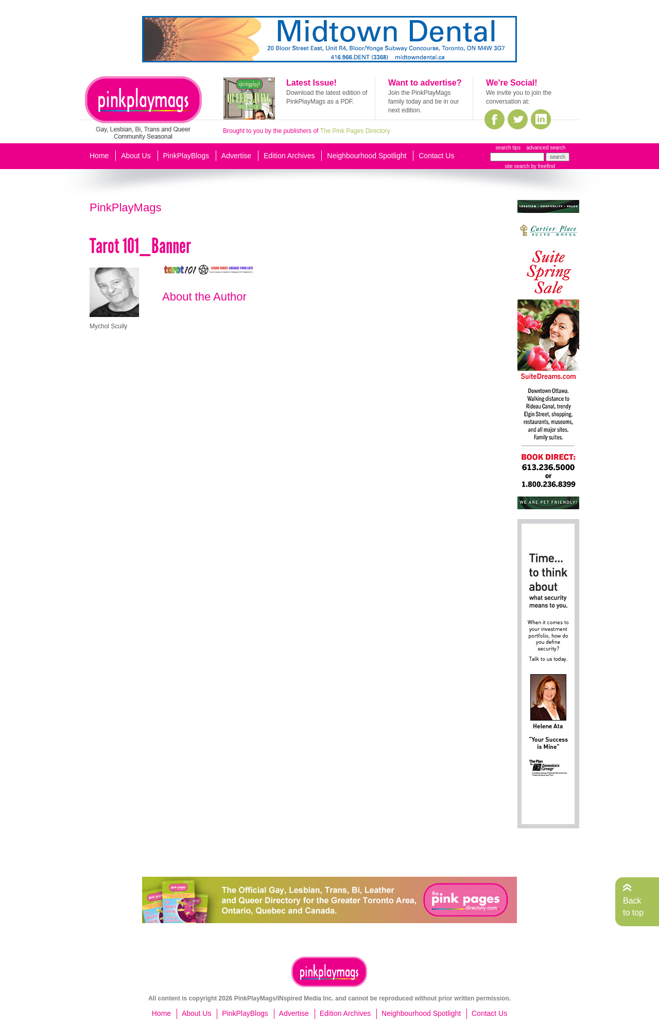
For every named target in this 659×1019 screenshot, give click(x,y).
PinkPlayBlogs (186, 156)
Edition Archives (289, 156)
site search (517, 166)
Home (99, 156)
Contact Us (436, 156)
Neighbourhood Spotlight (366, 156)
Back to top (633, 906)
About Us (136, 156)
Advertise (236, 156)
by (542, 166)
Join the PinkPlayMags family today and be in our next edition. (423, 101)
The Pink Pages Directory (355, 131)
